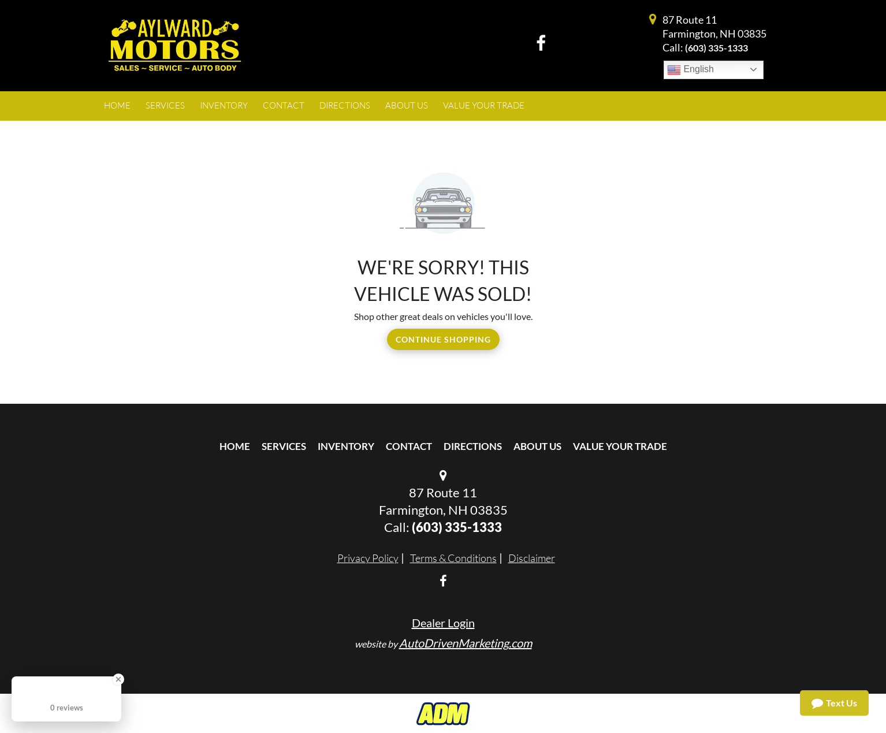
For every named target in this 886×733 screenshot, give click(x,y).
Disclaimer (531, 558)
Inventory (346, 446)
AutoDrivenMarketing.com (465, 643)
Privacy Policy (368, 558)
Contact (409, 446)
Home (234, 446)
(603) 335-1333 (716, 47)
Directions (473, 446)
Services (284, 446)
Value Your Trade (620, 446)
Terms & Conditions (453, 558)
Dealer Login (443, 623)
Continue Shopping (443, 339)
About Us (537, 446)
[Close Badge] (118, 679)
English (690, 70)
